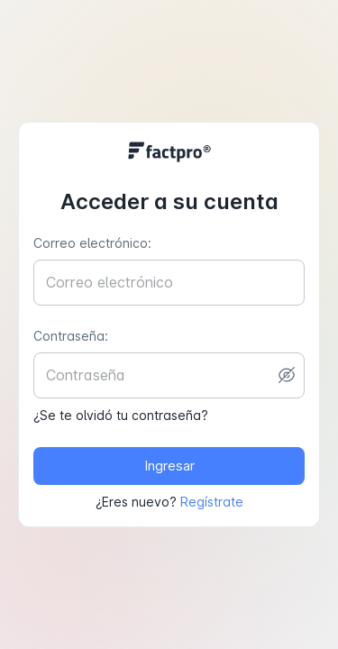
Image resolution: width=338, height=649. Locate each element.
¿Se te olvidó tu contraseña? (120, 415)
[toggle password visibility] (286, 375)
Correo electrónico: (92, 243)
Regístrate (211, 501)
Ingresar (169, 466)
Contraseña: (70, 335)
